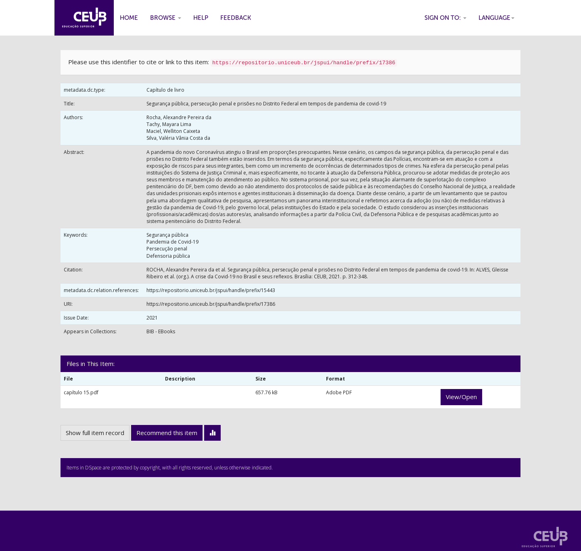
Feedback (235, 17)
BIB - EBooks (160, 331)
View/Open (461, 397)
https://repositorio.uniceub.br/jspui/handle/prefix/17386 (210, 304)
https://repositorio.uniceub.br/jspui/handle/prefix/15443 (210, 290)
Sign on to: (445, 17)
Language (496, 17)
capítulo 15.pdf (81, 392)
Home (129, 17)
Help (200, 17)
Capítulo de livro (165, 89)
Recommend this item (166, 433)
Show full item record (95, 433)
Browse (165, 17)
